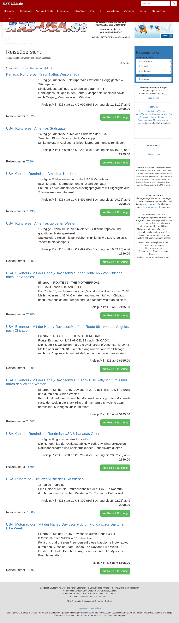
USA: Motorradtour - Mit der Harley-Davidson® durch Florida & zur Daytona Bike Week (65, 526)
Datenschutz (95, 608)
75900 (30, 314)
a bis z (25, 68)
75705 (30, 512)
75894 (30, 161)
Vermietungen (113, 11)
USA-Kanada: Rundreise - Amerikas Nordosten (42, 174)
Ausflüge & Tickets (44, 11)
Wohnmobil (130, 11)
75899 (30, 367)
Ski (101, 11)
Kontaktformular (154, 154)
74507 (30, 421)
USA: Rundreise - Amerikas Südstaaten (37, 128)
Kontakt (8, 18)
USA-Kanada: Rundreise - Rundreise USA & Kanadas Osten (53, 434)
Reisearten (10, 11)
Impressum (83, 608)
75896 (30, 570)
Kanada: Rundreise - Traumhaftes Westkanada (42, 74)
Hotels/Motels (79, 11)
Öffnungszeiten (158, 11)
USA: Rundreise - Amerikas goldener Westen (41, 223)
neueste (38, 68)
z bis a (32, 68)
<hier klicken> (153, 98)
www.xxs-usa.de (153, 207)
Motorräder (153, 107)
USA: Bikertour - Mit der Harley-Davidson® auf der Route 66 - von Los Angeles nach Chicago (67, 328)
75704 (30, 466)
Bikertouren (63, 11)
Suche (143, 11)
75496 (30, 211)
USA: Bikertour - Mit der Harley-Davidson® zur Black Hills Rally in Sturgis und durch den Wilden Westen (66, 382)
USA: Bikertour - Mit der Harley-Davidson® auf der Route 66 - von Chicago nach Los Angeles (64, 275)
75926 (30, 116)
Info (92, 11)
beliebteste (48, 68)
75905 (30, 260)
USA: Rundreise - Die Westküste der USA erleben (45, 479)
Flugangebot (26, 11)
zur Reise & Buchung (115, 117)
